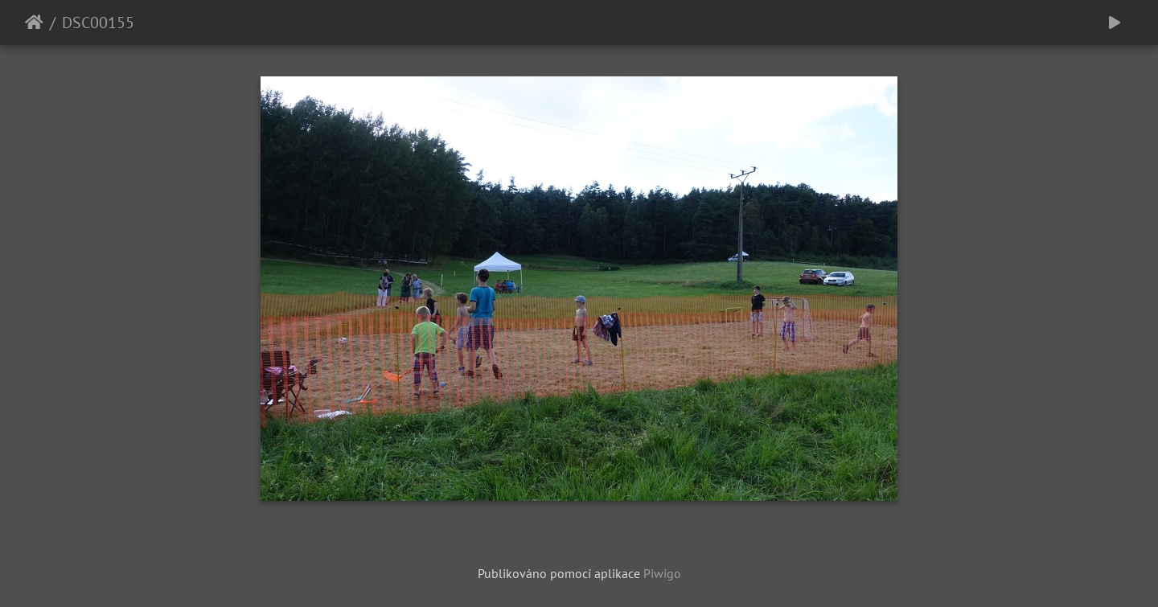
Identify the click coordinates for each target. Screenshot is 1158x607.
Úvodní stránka (34, 22)
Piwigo (662, 573)
